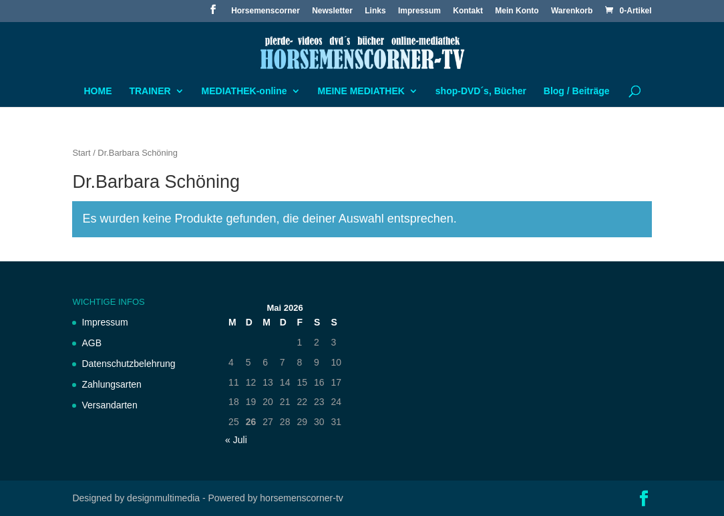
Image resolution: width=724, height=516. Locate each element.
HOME (98, 91)
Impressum (419, 11)
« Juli (236, 439)
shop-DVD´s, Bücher (480, 91)
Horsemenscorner (265, 11)
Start (81, 153)
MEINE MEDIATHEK (360, 91)
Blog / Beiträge (577, 91)
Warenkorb (571, 11)
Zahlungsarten (111, 384)
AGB (91, 343)
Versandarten (109, 405)
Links (375, 11)
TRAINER (149, 91)
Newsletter (332, 11)
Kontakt (468, 11)
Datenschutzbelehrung (128, 363)
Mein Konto (516, 11)
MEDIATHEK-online (244, 91)
